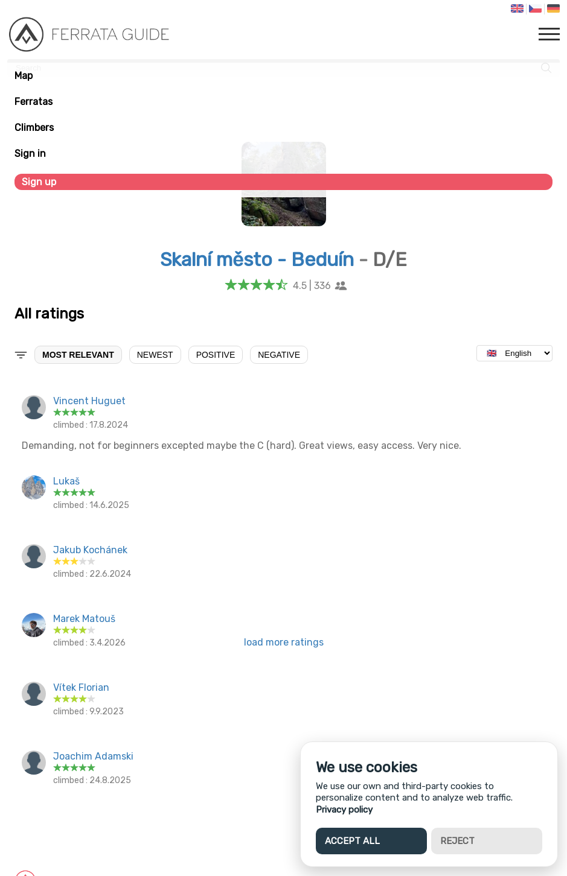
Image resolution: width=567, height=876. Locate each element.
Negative (279, 355)
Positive (215, 355)
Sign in (30, 153)
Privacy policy (344, 809)
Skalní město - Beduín (257, 259)
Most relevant (78, 355)
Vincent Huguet (89, 401)
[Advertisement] (283, 746)
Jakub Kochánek (90, 550)
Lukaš (66, 481)
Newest (155, 355)
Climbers (34, 127)
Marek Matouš (84, 618)
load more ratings (284, 642)
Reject (457, 841)
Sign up (39, 182)
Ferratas (33, 101)
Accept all (352, 841)
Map (23, 75)
